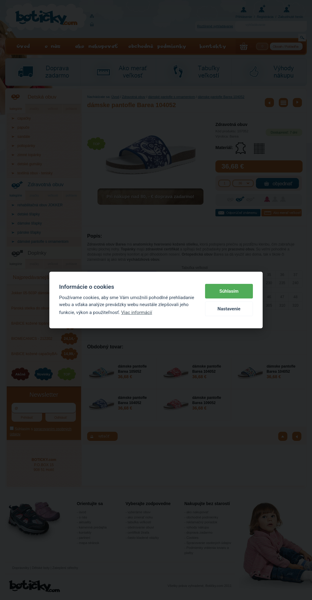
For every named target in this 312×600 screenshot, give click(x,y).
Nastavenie (229, 309)
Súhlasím (229, 291)
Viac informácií (136, 312)
